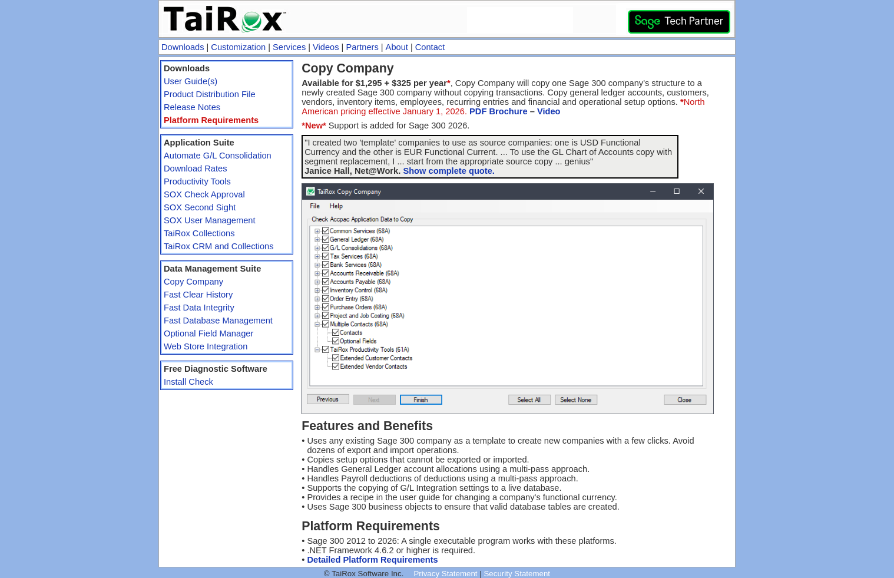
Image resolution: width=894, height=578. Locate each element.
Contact (430, 47)
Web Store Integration (205, 346)
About (397, 47)
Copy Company (193, 281)
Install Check (188, 382)
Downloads (182, 47)
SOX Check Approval (204, 194)
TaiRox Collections (199, 233)
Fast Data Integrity (199, 307)
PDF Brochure (498, 111)
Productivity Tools (197, 181)
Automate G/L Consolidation (217, 155)
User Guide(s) (190, 81)
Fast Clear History (198, 294)
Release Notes (192, 107)
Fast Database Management (218, 320)
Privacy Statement (445, 573)
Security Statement (517, 573)
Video (549, 111)
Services (289, 47)
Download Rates (195, 168)
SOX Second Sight (200, 207)
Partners (362, 47)
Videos (326, 47)
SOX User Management (210, 220)
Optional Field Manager (208, 333)
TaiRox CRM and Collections (219, 246)
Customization (238, 47)
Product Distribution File (210, 94)
